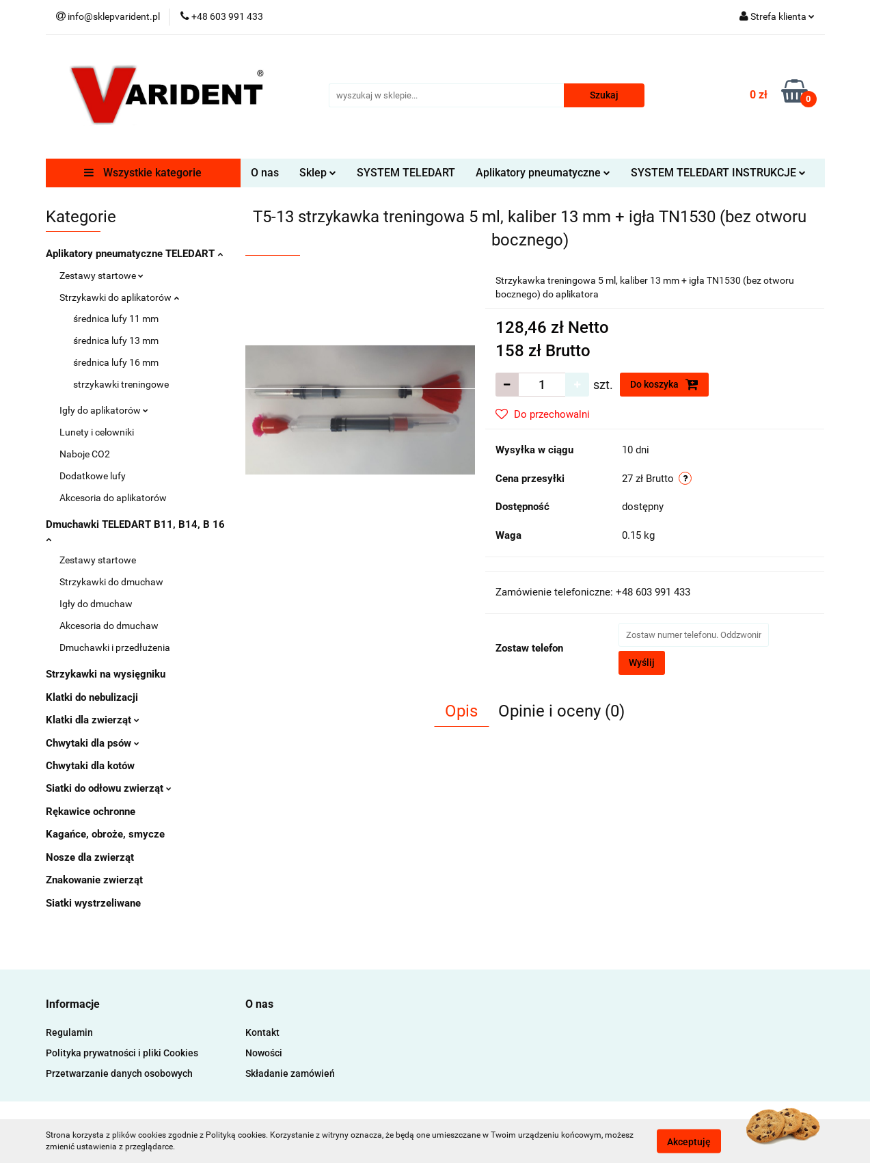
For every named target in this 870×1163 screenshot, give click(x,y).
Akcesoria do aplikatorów (113, 497)
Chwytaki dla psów (92, 743)
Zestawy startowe (101, 275)
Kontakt (262, 1032)
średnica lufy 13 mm (116, 340)
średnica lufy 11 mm (116, 318)
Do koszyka (664, 384)
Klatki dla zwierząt (92, 720)
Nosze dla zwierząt (90, 857)
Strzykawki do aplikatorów (119, 297)
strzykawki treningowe (121, 384)
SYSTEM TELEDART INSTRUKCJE (718, 172)
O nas (265, 172)
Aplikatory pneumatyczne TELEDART (134, 254)
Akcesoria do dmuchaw (109, 625)
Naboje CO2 (84, 454)
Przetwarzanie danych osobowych (119, 1073)
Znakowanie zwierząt (94, 880)
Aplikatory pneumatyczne (543, 172)
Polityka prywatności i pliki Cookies (122, 1052)
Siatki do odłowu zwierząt (109, 788)
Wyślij (642, 662)
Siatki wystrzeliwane (93, 903)
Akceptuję (689, 1141)
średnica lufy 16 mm (116, 362)
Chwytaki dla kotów (90, 766)
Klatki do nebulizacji (92, 697)
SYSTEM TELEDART (406, 172)
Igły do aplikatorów (103, 410)
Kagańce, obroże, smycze (105, 834)
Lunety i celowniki (96, 432)
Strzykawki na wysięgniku (105, 674)
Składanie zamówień (290, 1073)
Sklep (317, 172)
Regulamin (69, 1032)
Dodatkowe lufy (92, 475)
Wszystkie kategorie (143, 172)
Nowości (263, 1052)
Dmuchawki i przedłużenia (114, 647)
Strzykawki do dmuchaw (111, 581)
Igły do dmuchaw (96, 603)
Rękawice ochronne (90, 811)
